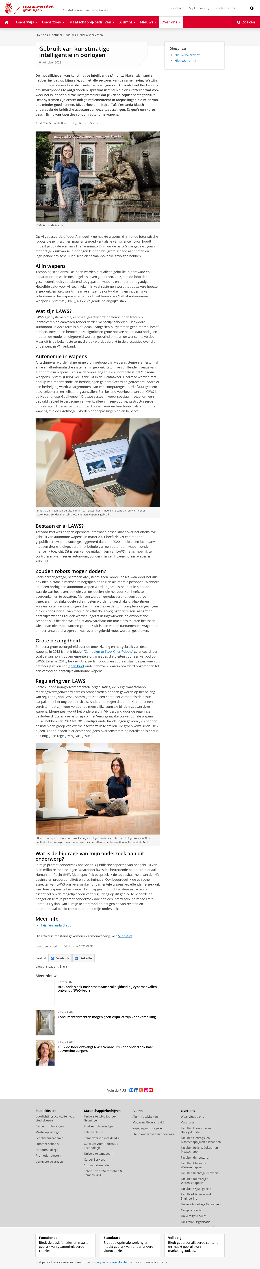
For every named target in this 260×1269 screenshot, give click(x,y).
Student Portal (226, 8)
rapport (137, 537)
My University (199, 8)
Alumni (138, 1111)
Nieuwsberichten (91, 35)
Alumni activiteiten (145, 1117)
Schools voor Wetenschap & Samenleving (103, 1173)
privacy (96, 1262)
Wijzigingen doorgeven (148, 1128)
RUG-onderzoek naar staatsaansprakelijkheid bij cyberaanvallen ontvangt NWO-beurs (107, 989)
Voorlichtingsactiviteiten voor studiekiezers (56, 1118)
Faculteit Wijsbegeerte (196, 1189)
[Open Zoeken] (246, 22)
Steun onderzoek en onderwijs (153, 1134)
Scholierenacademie (49, 1138)
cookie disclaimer (120, 1262)
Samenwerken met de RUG (102, 1138)
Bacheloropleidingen (50, 1126)
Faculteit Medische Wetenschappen (193, 1165)
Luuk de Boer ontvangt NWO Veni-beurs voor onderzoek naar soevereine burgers (105, 1049)
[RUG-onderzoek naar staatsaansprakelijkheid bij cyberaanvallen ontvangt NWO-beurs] (45, 992)
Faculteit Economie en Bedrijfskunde (196, 1130)
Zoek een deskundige (98, 1126)
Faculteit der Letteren (195, 1158)
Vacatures (188, 1122)
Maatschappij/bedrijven (102, 1111)
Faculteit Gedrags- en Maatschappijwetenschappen (201, 1140)
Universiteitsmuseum (98, 1154)
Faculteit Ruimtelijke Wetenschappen (194, 1181)
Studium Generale (96, 1165)
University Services (194, 1216)
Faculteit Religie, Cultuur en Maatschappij (199, 1150)
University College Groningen (201, 1204)
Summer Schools (47, 1144)
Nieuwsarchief (185, 60)
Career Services (94, 1160)
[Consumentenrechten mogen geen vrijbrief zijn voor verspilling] (45, 1022)
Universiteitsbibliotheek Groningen (100, 1118)
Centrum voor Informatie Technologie (101, 1146)
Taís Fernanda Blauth (56, 925)
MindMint (125, 936)
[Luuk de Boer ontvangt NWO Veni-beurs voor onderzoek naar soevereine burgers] (45, 1053)
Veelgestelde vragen (49, 1161)
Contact (177, 8)
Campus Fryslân (192, 1210)
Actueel (57, 35)
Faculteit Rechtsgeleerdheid (200, 1173)
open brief (76, 666)
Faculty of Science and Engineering (196, 1196)
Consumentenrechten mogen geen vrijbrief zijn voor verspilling (107, 1017)
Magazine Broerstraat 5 (148, 1122)
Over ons (42, 35)
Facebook (60, 958)
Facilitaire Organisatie (195, 1222)
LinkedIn (83, 958)
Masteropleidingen (48, 1132)
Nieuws (71, 35)
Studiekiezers (46, 1111)
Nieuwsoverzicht (187, 55)
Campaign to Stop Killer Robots (108, 651)
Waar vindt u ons (192, 1117)
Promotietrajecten (48, 1156)
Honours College (47, 1150)
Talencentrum (93, 1132)
